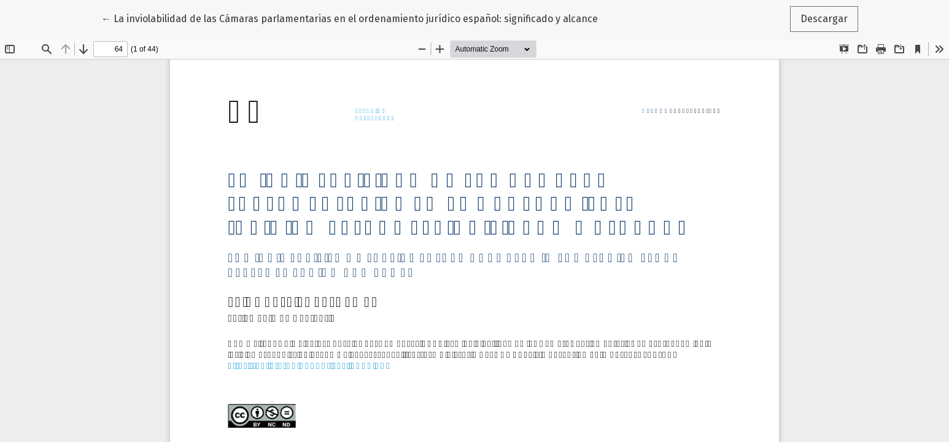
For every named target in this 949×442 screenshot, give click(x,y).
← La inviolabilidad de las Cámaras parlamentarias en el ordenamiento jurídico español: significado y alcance (349, 18)
